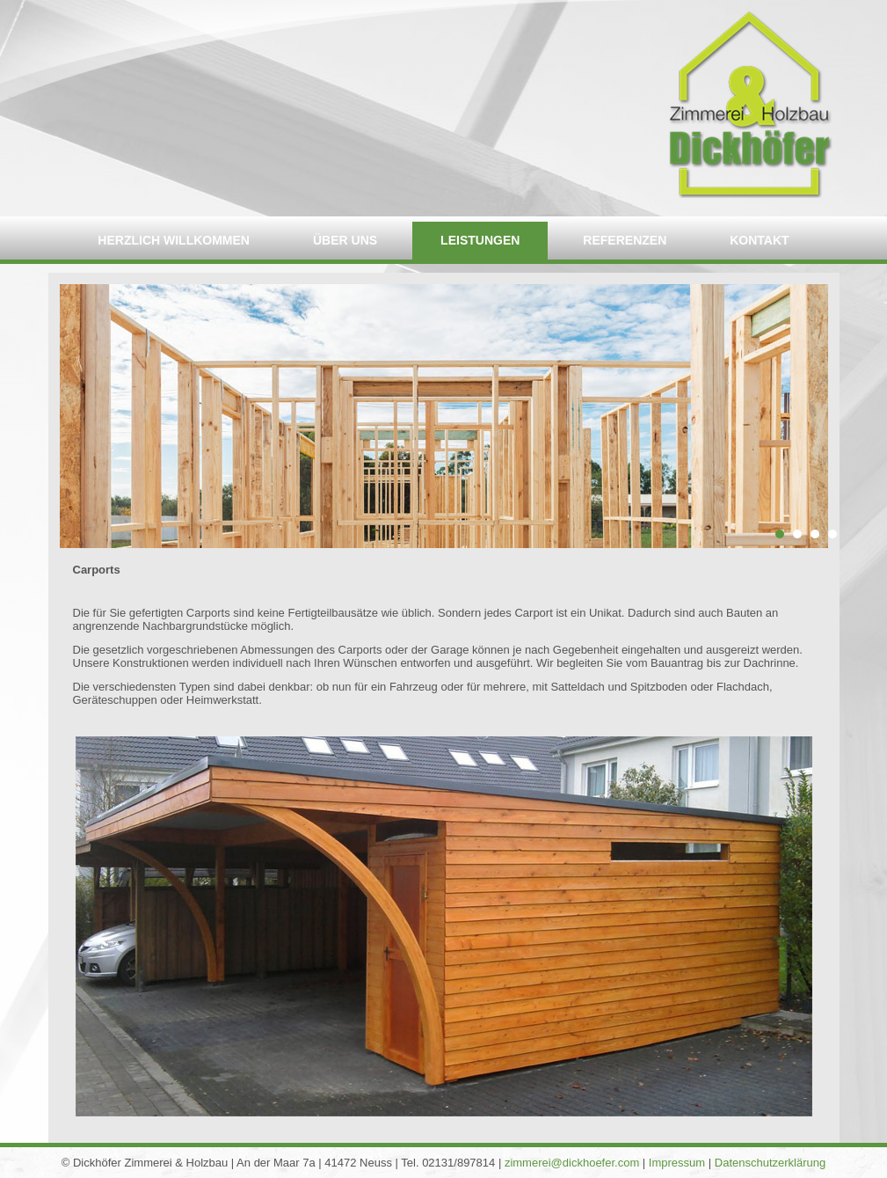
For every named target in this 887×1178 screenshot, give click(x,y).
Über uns (345, 240)
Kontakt (759, 240)
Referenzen (624, 240)
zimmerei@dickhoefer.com (572, 1162)
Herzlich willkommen (174, 240)
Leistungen (480, 240)
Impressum (677, 1162)
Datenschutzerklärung (770, 1162)
